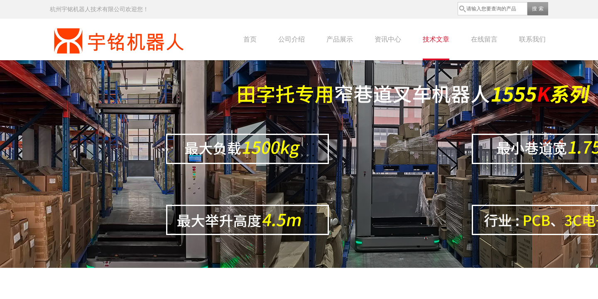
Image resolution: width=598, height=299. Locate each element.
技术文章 (436, 39)
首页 (250, 39)
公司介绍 (291, 39)
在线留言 (484, 39)
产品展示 (339, 39)
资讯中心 (388, 39)
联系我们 (532, 39)
